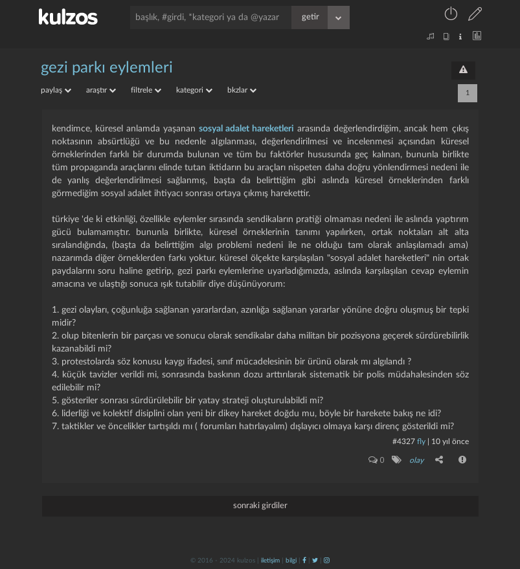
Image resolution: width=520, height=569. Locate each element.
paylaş (56, 90)
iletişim (270, 560)
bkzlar (241, 90)
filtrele (146, 90)
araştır (101, 90)
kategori (194, 90)
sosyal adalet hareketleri (246, 128)
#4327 (403, 441)
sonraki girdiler (260, 506)
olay (416, 460)
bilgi (291, 560)
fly (421, 441)
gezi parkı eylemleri (107, 68)
